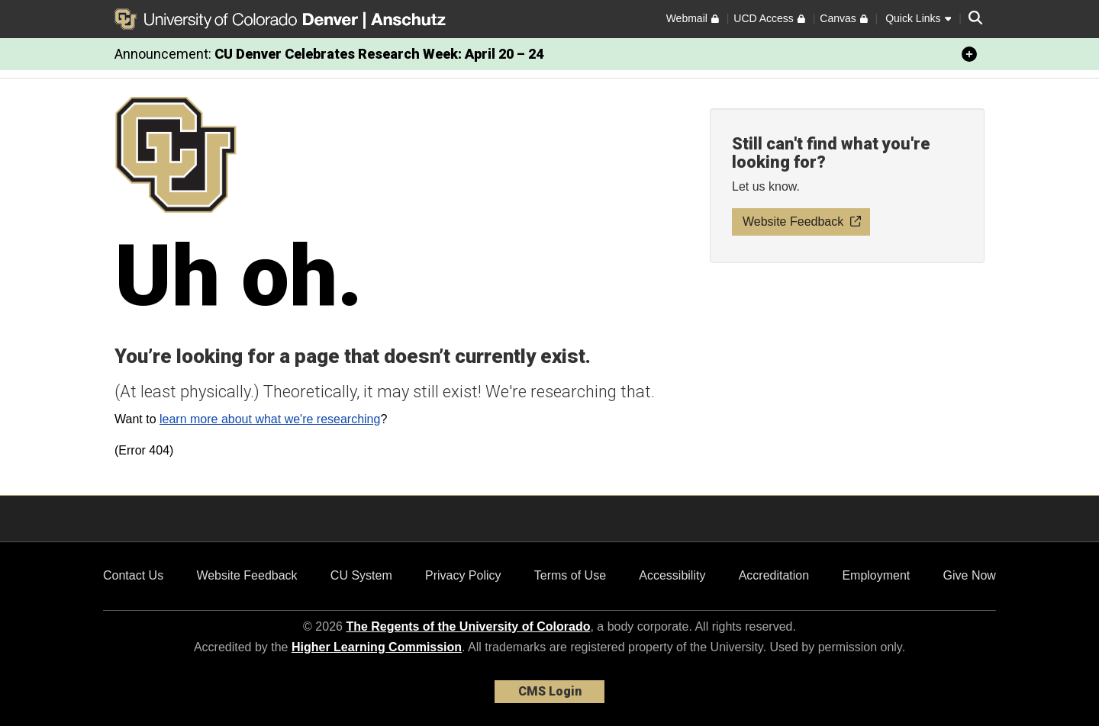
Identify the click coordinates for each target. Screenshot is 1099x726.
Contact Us (133, 575)
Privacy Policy (463, 575)
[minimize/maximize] (969, 54)
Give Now (969, 575)
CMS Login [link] (550, 691)
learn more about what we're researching (270, 419)
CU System (361, 575)
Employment (876, 575)
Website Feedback (246, 575)
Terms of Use (570, 575)
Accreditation (774, 575)
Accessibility (672, 575)
